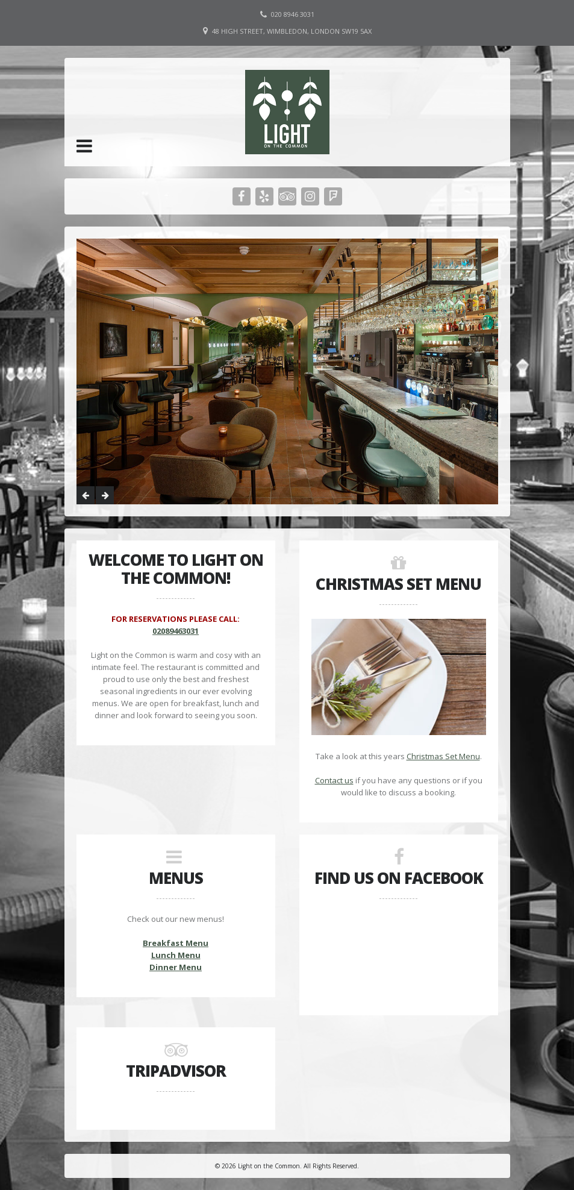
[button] (84, 146)
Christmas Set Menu (443, 756)
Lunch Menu (176, 955)
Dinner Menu (175, 967)
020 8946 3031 (292, 14)
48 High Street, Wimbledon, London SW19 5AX (292, 31)
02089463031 (175, 630)
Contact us (334, 780)
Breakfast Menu (175, 943)
